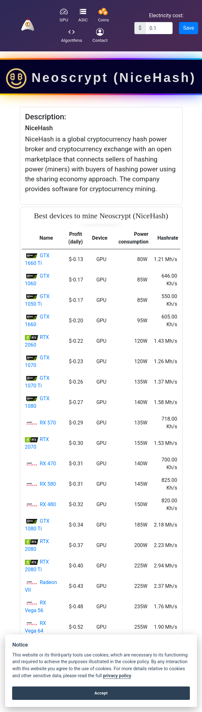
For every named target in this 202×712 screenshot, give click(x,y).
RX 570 (48, 423)
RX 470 (48, 464)
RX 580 (48, 484)
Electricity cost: (166, 15)
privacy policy (117, 675)
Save (188, 28)
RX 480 (48, 504)
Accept (101, 693)
